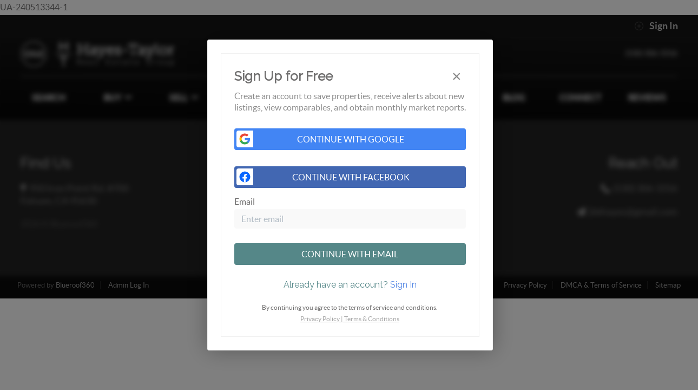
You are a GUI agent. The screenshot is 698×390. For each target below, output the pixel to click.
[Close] (456, 76)
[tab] (350, 285)
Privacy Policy (320, 318)
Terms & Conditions (371, 318)
